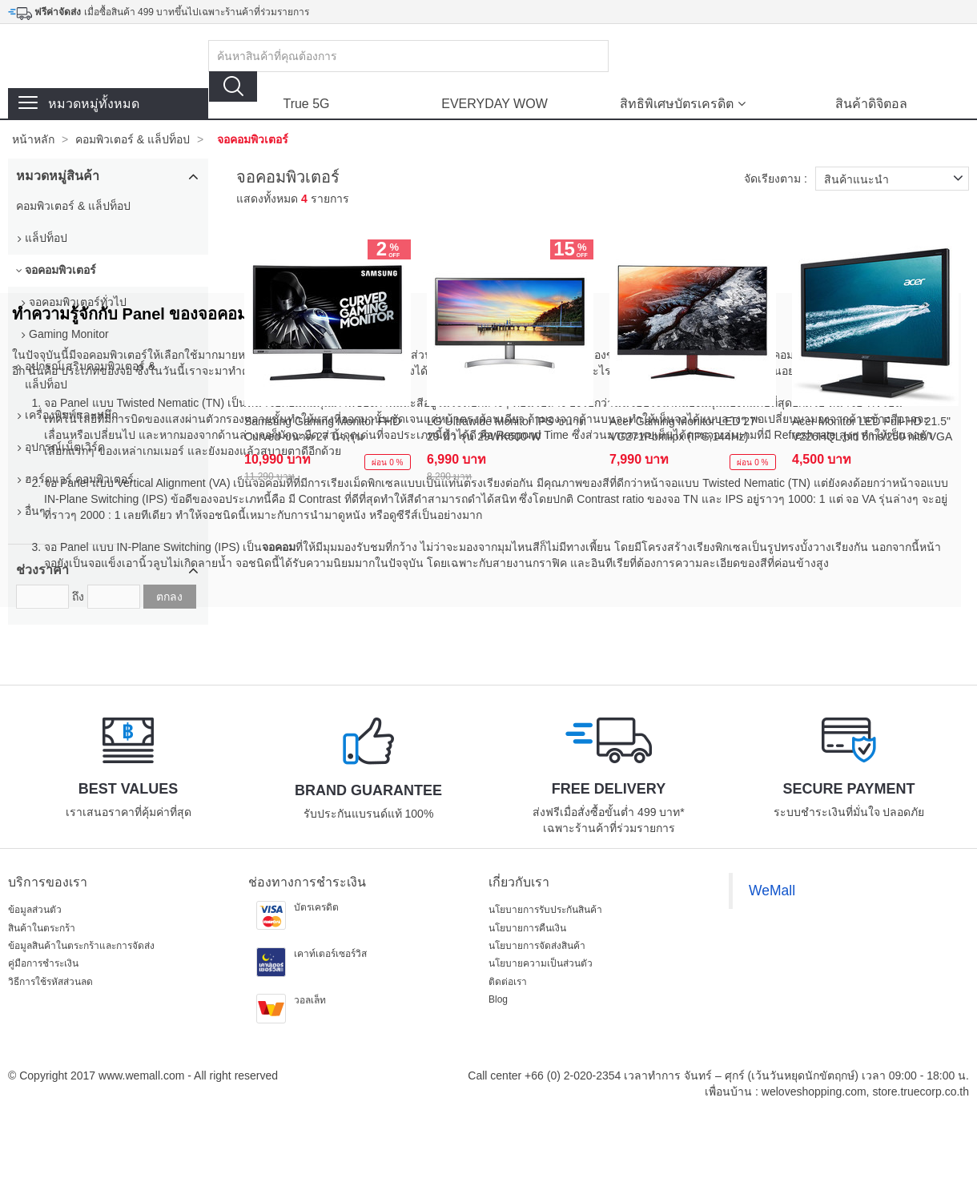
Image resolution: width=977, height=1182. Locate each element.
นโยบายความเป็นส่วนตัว (540, 963)
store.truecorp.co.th (920, 1091)
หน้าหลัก (33, 139)
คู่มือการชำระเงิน (43, 963)
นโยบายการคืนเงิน (527, 928)
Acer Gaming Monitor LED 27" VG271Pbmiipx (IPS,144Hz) (684, 428)
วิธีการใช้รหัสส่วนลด (50, 981)
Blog (498, 999)
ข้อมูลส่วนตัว (35, 909)
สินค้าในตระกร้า (41, 928)
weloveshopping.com (814, 1091)
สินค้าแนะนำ (896, 178)
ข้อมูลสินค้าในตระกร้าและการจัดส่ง (81, 945)
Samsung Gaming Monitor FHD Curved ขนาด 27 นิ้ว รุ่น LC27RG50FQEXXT (322, 430)
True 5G (306, 104)
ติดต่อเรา (507, 981)
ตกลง (169, 596)
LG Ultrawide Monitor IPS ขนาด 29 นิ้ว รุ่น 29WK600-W (506, 428)
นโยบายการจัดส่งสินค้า (536, 945)
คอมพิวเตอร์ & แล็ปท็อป (132, 139)
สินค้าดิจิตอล (871, 104)
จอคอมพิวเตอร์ (252, 139)
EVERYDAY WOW (494, 104)
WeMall (772, 890)
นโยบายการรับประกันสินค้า (545, 909)
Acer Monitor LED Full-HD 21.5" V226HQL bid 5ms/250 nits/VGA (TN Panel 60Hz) (871, 430)
